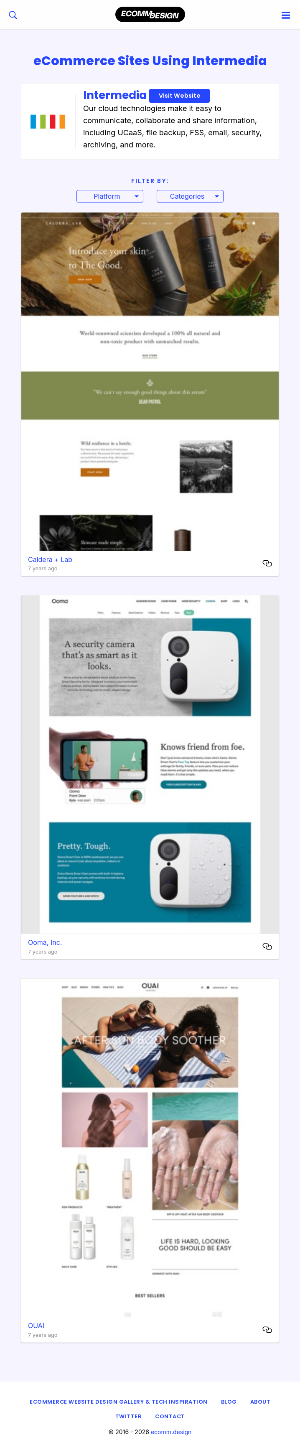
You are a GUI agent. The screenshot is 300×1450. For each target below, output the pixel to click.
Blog (229, 1401)
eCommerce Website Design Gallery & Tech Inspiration (119, 1401)
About (260, 1401)
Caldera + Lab (50, 559)
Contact (170, 1416)
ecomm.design (171, 1431)
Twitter (128, 1416)
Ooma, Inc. (45, 942)
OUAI (36, 1325)
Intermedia (146, 95)
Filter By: (150, 181)
